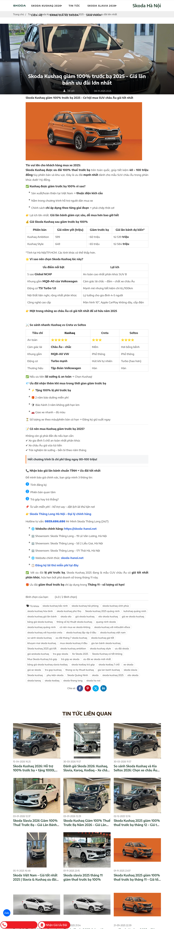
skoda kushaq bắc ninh (55, 605)
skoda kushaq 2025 (112, 675)
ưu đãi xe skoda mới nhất (97, 659)
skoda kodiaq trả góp (83, 664)
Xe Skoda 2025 (80, 653)
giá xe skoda (34, 669)
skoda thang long (72, 680)
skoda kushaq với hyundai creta (44, 632)
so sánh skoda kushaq (39, 637)
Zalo (6, 913)
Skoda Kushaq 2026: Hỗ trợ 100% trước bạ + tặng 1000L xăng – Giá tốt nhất (34, 770)
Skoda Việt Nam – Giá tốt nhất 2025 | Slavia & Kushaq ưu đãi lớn (35, 879)
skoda (95, 675)
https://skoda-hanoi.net (80, 528)
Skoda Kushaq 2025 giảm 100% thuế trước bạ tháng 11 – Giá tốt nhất (137, 879)
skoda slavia (130, 669)
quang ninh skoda (106, 621)
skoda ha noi (93, 680)
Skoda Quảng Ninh (77, 675)
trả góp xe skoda (70, 659)
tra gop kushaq (53, 669)
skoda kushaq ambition (73, 648)
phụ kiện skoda (55, 675)
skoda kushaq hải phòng (85, 605)
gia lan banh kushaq (109, 669)
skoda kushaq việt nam (113, 632)
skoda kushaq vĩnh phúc (115, 605)
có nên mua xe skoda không (75, 627)
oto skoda (132, 675)
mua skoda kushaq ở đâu (73, 643)
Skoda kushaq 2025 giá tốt (41, 648)
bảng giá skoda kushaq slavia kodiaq (47, 664)
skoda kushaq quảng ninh (41, 627)
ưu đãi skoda (122, 648)
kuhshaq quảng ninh (134, 611)
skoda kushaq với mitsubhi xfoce (112, 627)
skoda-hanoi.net (72, 558)
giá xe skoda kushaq (133, 616)
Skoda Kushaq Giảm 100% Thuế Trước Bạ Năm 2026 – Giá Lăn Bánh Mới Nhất (86, 825)
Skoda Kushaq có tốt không (107, 653)
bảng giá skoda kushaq (40, 621)
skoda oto (66, 616)
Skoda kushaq (35, 675)
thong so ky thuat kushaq (79, 669)
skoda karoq (34, 680)
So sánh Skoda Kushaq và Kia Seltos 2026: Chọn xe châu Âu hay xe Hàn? (135, 770)
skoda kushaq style (100, 648)
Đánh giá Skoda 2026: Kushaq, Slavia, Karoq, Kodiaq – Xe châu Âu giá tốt (86, 770)
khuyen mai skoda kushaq (41, 643)
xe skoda (128, 664)
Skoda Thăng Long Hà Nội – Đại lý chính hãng (60, 514)
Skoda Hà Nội (147, 5)
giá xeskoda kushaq (38, 653)
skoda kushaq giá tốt (102, 637)
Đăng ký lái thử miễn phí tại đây (57, 565)
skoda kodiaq (52, 680)
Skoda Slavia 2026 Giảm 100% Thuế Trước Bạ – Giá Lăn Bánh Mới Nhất (35, 825)
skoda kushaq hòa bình (40, 611)
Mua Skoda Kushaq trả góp (42, 659)
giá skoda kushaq (84, 616)
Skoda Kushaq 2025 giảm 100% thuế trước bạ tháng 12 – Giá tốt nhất (137, 825)
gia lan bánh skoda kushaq (106, 643)
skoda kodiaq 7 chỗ (109, 664)
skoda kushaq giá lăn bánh (42, 616)
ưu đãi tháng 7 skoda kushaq (71, 637)
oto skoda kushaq (108, 616)
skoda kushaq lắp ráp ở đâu (81, 632)
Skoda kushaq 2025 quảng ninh (102, 611)
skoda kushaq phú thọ (69, 611)
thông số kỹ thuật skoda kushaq (74, 621)
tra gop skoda (60, 653)
